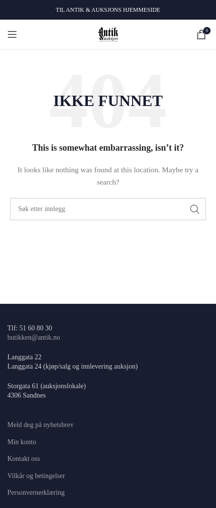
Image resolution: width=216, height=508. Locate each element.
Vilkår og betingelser (36, 476)
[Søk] (108, 209)
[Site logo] (108, 33)
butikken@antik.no (33, 337)
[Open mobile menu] (12, 34)
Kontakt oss (23, 458)
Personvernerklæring (36, 492)
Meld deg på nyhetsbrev (40, 424)
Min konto (21, 442)
